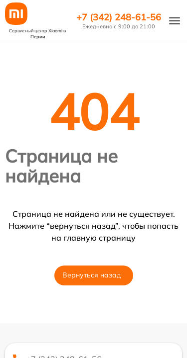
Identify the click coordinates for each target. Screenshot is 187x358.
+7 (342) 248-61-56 (118, 17)
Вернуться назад (91, 274)
